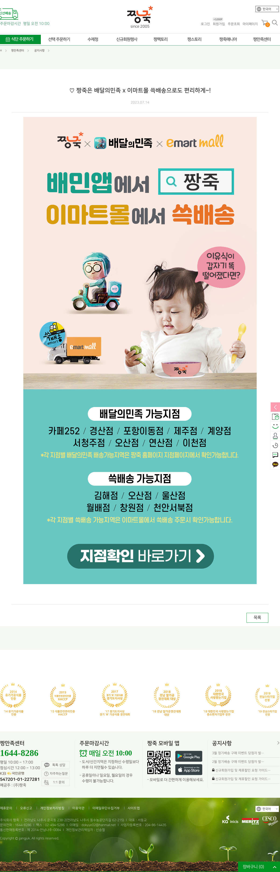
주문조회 (234, 24)
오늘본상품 (275, 446)
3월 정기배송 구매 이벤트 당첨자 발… (238, 753)
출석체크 (275, 436)
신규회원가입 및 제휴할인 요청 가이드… (243, 770)
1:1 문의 (275, 455)
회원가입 (219, 24)
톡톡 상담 (54, 765)
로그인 (205, 24)
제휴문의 (6, 808)
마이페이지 (250, 24)
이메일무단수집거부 (106, 808)
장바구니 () (253, 867)
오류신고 (26, 808)
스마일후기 (275, 427)
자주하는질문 (56, 773)
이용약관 (78, 808)
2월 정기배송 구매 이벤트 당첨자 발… (238, 761)
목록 (257, 617)
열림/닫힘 (275, 407)
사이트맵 (134, 808)
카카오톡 (275, 465)
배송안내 (275, 417)
